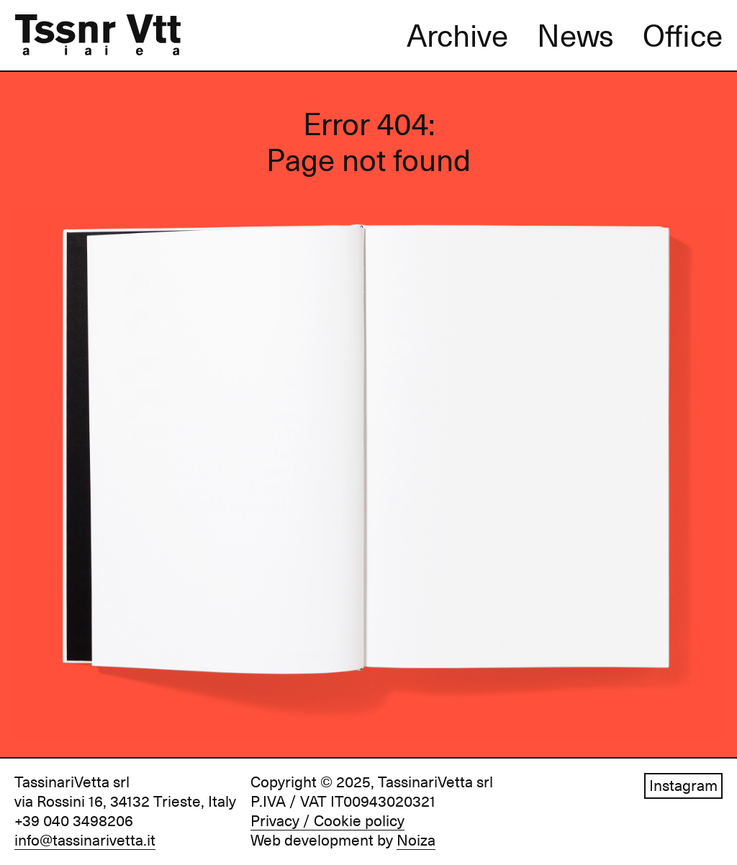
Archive (457, 36)
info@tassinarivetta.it (84, 840)
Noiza (416, 840)
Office (683, 36)
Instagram (683, 786)
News (575, 36)
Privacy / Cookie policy (327, 821)
